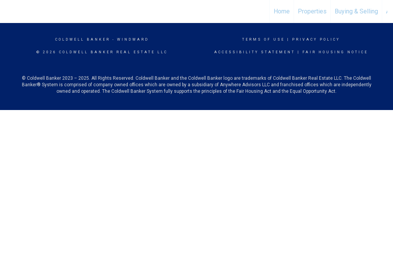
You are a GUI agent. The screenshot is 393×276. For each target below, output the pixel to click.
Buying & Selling (356, 11)
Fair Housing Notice (335, 52)
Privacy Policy (316, 39)
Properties (312, 11)
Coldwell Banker (82, 39)
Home (282, 11)
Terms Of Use (263, 39)
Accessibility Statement (254, 52)
